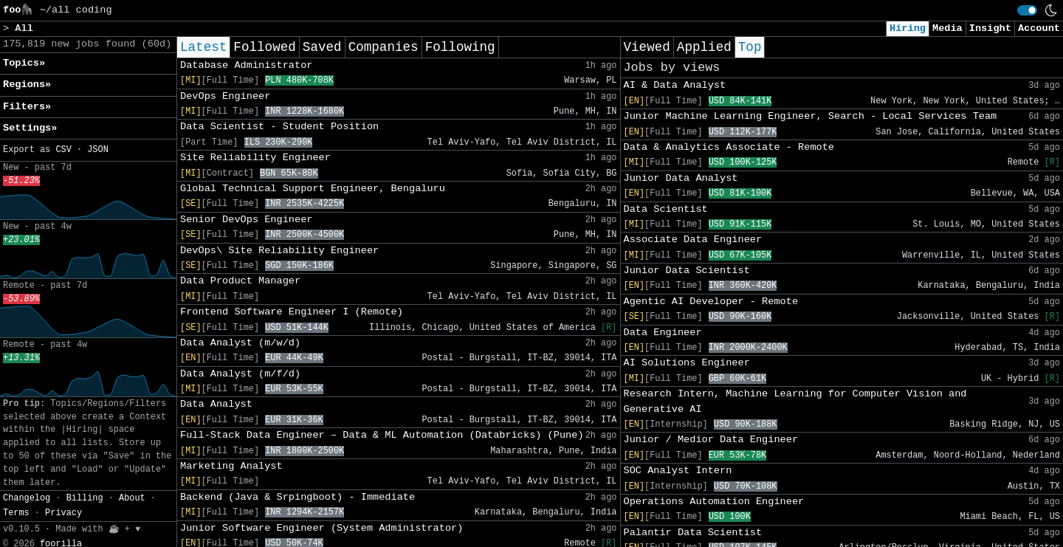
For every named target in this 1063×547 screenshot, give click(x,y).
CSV (63, 150)
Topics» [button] (24, 63)
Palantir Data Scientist (693, 532)
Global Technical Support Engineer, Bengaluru (312, 188)
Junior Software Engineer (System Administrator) (321, 528)
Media (947, 28)
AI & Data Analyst (675, 85)
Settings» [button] (30, 128)
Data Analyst (216, 404)
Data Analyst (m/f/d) (240, 373)
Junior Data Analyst (681, 178)
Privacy (63, 513)
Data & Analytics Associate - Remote (729, 147)
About (132, 498)
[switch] (1027, 10)
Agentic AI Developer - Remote (711, 301)
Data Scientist (666, 209)
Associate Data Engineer (693, 239)
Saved (322, 47)
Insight (990, 28)
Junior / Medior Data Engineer (711, 439)
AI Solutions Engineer (687, 362)
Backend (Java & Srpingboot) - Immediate (297, 497)
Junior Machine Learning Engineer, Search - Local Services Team (810, 116)
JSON (98, 150)
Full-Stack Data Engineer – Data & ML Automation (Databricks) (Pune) (382, 435)
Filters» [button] (27, 106)
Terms (16, 513)
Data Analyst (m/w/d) (240, 342)
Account (1039, 28)
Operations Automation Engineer (714, 501)
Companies (383, 47)
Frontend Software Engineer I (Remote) (291, 311)
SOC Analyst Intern (678, 470)
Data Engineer (663, 332)
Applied (704, 47)
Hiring (908, 28)
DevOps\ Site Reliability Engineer (279, 250)
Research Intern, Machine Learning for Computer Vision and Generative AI (795, 401)
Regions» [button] (27, 84)
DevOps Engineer (225, 96)
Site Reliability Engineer (255, 157)
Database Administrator (246, 65)
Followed (264, 47)
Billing (84, 498)
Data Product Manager (240, 280)
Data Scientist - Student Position (279, 126)
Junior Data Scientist (687, 270)
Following (460, 47)
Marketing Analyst (231, 466)
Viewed (647, 47)
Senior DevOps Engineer (246, 219)
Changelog (26, 498)
